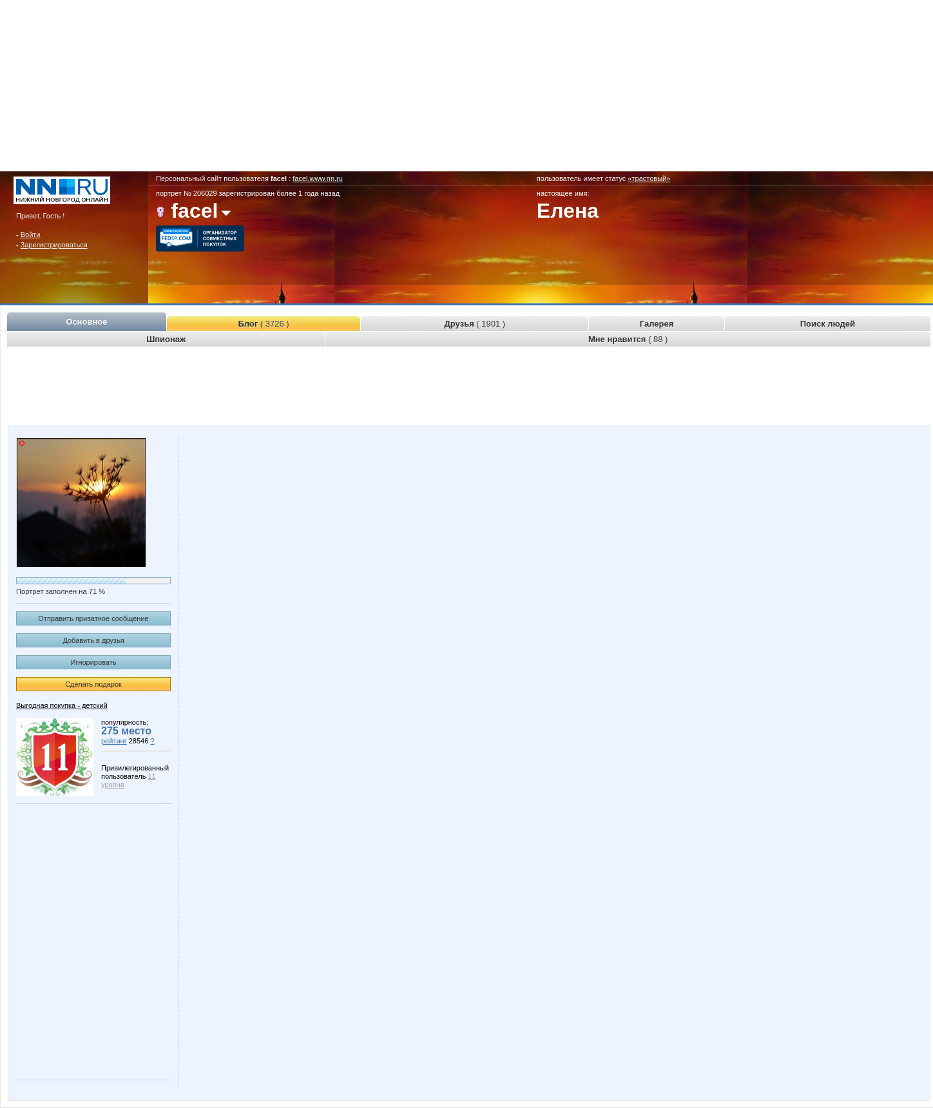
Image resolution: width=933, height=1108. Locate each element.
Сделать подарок (93, 684)
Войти (31, 234)
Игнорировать (94, 662)
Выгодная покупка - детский (62, 705)
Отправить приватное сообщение (93, 618)
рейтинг (114, 741)
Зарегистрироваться (54, 245)
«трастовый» (649, 178)
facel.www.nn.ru (318, 178)
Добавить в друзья (93, 640)
